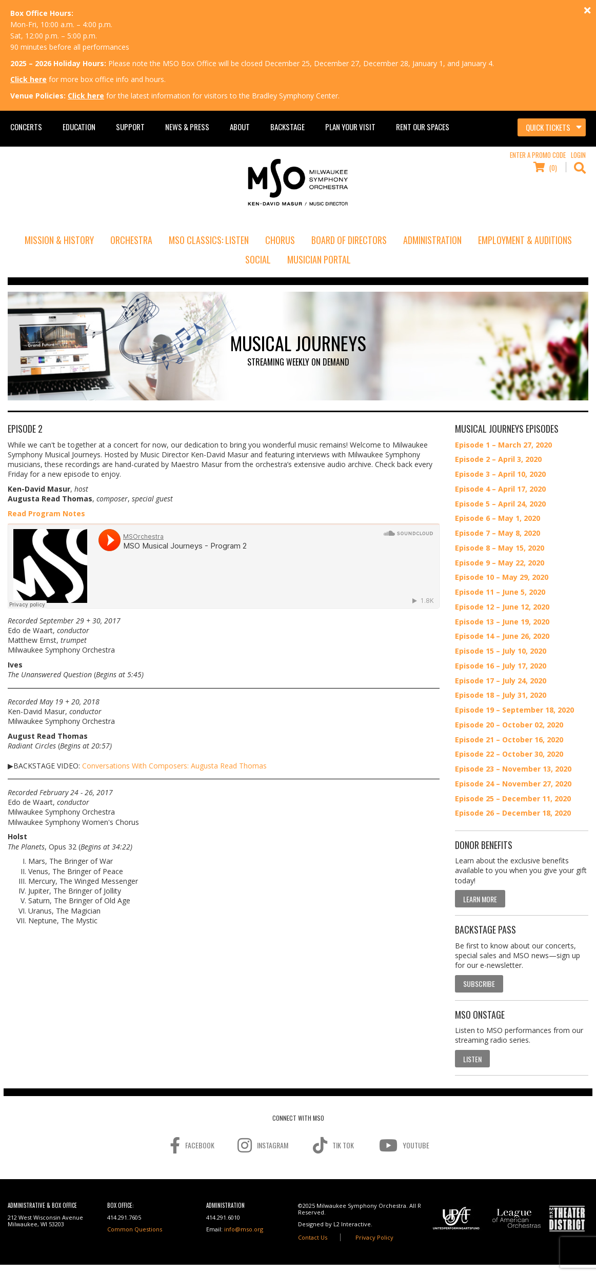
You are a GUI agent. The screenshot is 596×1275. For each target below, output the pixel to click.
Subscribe (479, 983)
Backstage (287, 126)
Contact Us (312, 1237)
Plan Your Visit (350, 126)
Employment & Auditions (525, 240)
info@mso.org (243, 1229)
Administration (432, 240)
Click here (28, 79)
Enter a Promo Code (538, 155)
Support (130, 126)
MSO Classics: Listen (209, 240)
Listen (472, 1059)
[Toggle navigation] (552, 127)
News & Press (187, 126)
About (240, 126)
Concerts (26, 126)
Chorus (280, 240)
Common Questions (134, 1229)
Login (578, 155)
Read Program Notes (46, 513)
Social (258, 259)
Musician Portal (319, 259)
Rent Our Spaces (422, 126)
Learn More (480, 899)
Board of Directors (349, 240)
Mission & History (59, 240)
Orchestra (131, 240)
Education (79, 126)
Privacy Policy (374, 1237)
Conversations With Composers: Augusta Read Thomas (174, 766)
